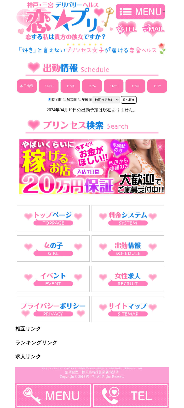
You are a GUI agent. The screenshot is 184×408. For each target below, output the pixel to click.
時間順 (57, 100)
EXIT (140, 368)
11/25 (113, 86)
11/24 (92, 86)
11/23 (70, 86)
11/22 (48, 86)
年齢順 (87, 100)
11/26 (135, 86)
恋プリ (91, 376)
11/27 (157, 86)
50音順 (72, 100)
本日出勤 (27, 86)
